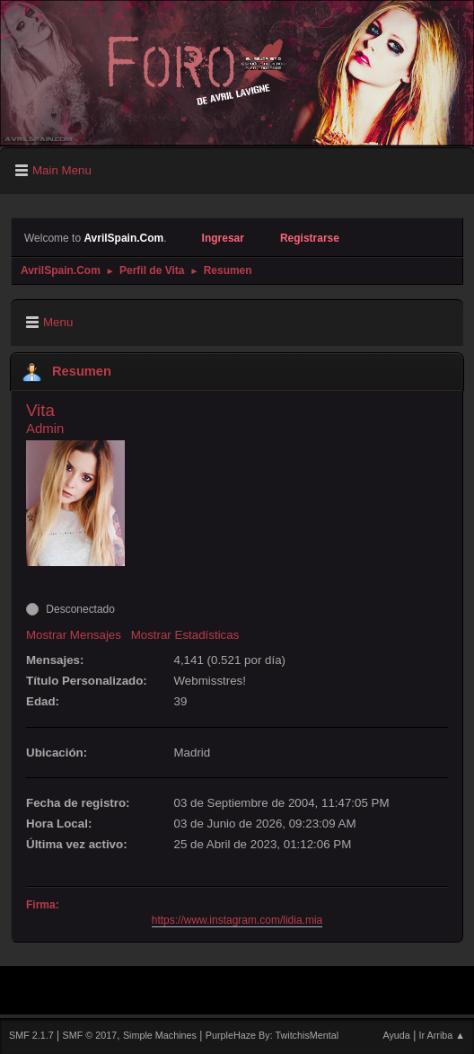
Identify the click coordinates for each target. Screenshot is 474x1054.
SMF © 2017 (90, 1035)
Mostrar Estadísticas (185, 635)
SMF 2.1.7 (31, 1035)
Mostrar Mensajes (73, 635)
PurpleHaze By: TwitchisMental (272, 1035)
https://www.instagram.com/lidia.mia (237, 920)
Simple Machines (160, 1035)
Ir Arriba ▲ (442, 1035)
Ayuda (395, 1035)
